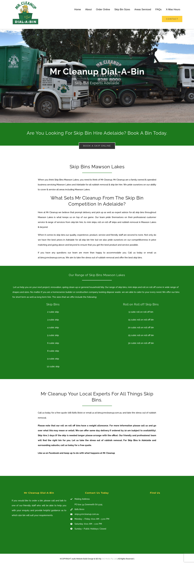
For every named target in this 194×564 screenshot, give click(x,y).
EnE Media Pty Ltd (109, 559)
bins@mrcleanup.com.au (52, 257)
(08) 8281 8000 (75, 412)
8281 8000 (79, 509)
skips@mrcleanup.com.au (87, 514)
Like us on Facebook (48, 453)
